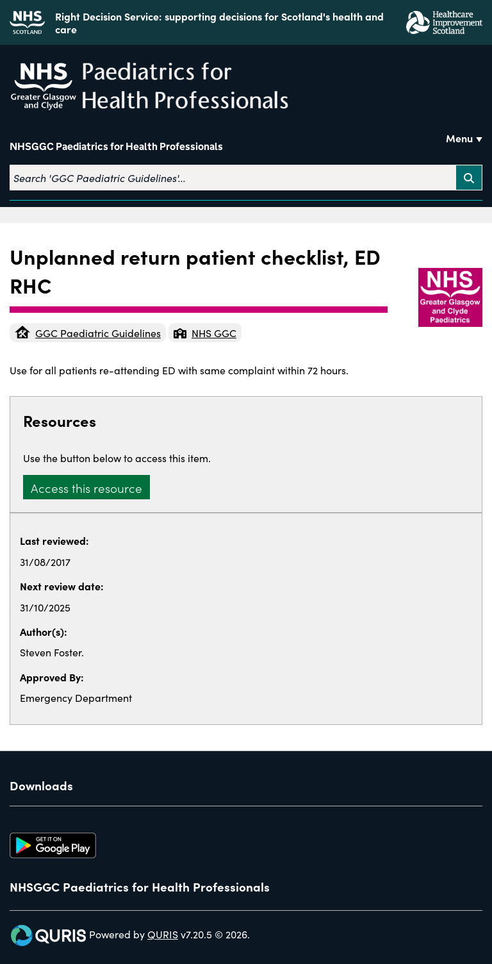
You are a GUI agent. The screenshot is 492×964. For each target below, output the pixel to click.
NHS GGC (205, 333)
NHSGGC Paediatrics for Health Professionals (116, 146)
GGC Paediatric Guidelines (88, 333)
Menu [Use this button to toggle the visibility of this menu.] (459, 137)
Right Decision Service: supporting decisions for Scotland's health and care (219, 22)
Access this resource (86, 487)
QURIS (162, 934)
